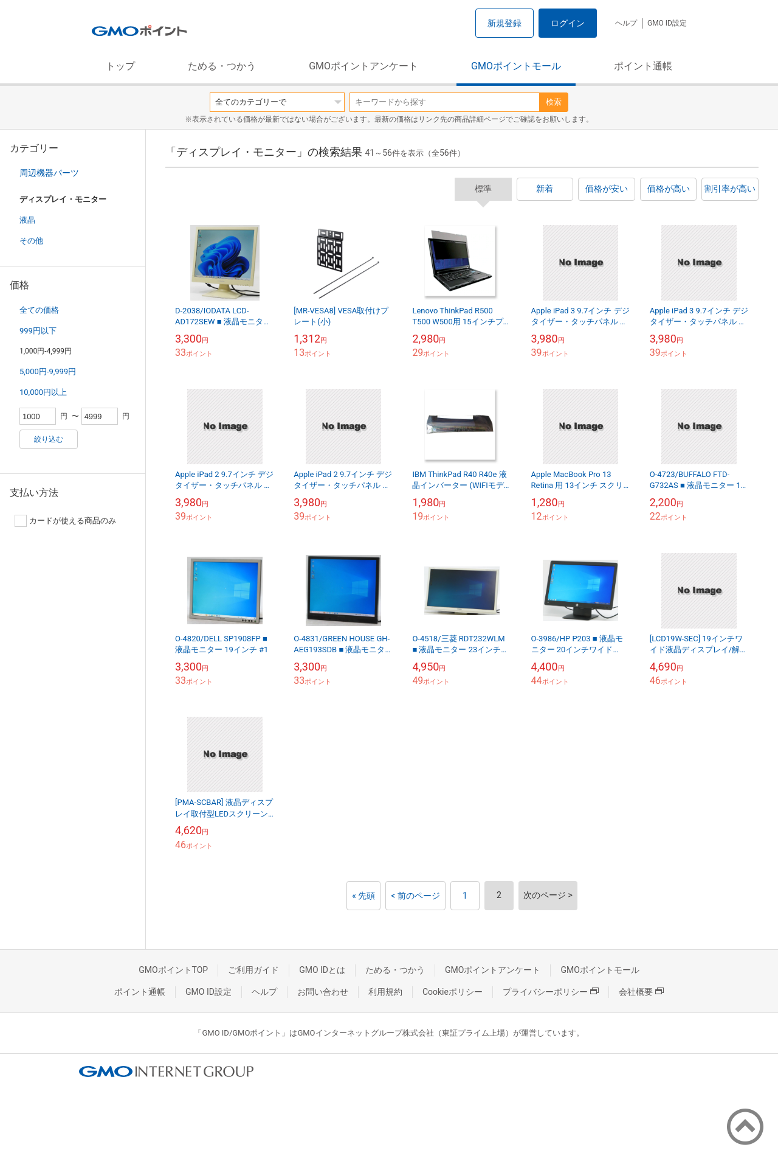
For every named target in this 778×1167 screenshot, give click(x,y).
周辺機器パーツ (49, 173)
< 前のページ (415, 896)
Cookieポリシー (452, 992)
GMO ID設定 (667, 23)
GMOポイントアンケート (363, 66)
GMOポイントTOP (173, 970)
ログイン (568, 23)
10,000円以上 (43, 392)
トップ (120, 66)
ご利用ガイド (253, 970)
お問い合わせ (322, 992)
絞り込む (48, 439)
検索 (554, 101)
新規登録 (504, 23)
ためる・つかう (222, 66)
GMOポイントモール (516, 66)
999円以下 (38, 330)
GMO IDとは (322, 970)
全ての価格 (39, 310)
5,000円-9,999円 (47, 371)
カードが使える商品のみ (65, 521)
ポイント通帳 (643, 66)
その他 (31, 240)
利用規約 (385, 992)
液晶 (27, 220)
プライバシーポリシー (551, 992)
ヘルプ (626, 23)
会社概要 (641, 992)
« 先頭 (363, 896)
